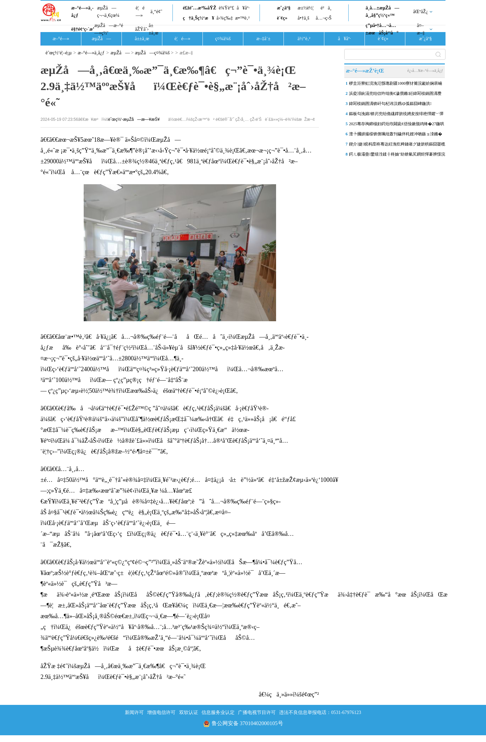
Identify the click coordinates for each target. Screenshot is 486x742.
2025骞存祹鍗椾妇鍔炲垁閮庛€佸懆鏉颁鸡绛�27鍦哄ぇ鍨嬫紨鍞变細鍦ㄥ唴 (396, 125)
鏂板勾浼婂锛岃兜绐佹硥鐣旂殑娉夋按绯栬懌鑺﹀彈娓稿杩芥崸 (396, 115)
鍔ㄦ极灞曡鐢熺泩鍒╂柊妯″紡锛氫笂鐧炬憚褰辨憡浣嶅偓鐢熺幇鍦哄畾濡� (397, 155)
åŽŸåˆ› (141, 29)
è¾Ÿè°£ (226, 7)
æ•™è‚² (242, 18)
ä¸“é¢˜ (156, 11)
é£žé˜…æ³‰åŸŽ (199, 7)
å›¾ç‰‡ (224, 18)
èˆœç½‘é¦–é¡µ (59, 52)
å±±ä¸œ (153, 29)
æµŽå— (101, 38)
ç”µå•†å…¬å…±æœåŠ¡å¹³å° (382, 29)
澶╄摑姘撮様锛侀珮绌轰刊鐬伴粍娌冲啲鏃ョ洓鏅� (395, 134)
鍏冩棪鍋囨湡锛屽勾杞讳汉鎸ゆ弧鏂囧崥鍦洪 (390, 103)
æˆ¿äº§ (283, 7)
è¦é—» (140, 11)
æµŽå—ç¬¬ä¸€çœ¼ (108, 11)
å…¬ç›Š (323, 18)
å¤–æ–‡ (421, 29)
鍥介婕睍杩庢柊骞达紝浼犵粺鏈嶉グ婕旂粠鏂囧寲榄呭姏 (397, 145)
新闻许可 (134, 712)
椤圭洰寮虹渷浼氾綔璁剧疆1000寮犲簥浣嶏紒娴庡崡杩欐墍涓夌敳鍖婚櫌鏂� (395, 84)
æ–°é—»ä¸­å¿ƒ (82, 11)
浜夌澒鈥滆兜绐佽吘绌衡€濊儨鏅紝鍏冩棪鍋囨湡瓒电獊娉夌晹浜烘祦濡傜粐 (395, 95)
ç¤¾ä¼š (223, 38)
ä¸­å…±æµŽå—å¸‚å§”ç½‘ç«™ (382, 11)
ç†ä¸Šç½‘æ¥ (198, 18)
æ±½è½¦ (306, 7)
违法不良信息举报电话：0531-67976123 (320, 712)
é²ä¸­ (326, 7)
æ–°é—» (61, 38)
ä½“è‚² (303, 38)
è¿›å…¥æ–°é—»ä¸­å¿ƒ (425, 70)
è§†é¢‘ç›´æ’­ (82, 29)
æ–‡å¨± (263, 38)
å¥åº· (243, 7)
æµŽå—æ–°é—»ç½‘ (108, 29)
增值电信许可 (161, 712)
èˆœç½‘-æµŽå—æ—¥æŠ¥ (134, 119)
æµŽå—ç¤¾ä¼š (152, 52)
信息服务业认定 (218, 712)
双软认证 (188, 712)
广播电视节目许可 (257, 712)
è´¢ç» (284, 18)
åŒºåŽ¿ (420, 11)
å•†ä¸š (303, 18)
